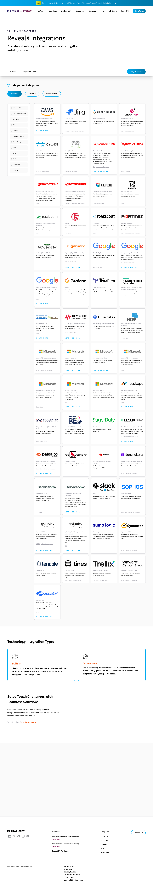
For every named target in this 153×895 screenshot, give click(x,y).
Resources (80, 11)
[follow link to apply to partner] (31, 722)
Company (93, 11)
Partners (13, 71)
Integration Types (29, 71)
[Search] (104, 10)
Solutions (53, 11)
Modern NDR (66, 11)
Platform (40, 11)
